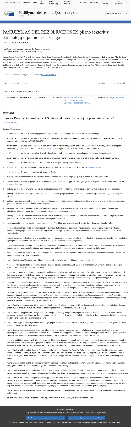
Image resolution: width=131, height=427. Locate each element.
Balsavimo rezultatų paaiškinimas (77, 103)
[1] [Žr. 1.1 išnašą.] (110, 153)
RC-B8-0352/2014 (48, 75)
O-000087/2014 (94, 167)
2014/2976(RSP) (21, 83)
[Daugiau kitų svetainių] (120, 2)
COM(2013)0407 (51, 148)
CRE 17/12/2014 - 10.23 (73, 100)
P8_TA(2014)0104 (117, 97)
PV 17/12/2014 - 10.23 (73, 97)
